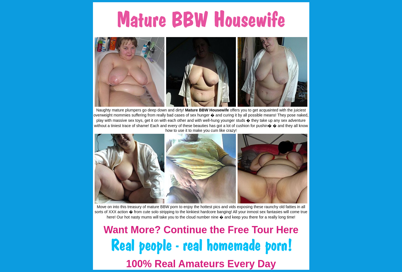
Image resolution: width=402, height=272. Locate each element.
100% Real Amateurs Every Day (201, 263)
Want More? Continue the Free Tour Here (201, 229)
